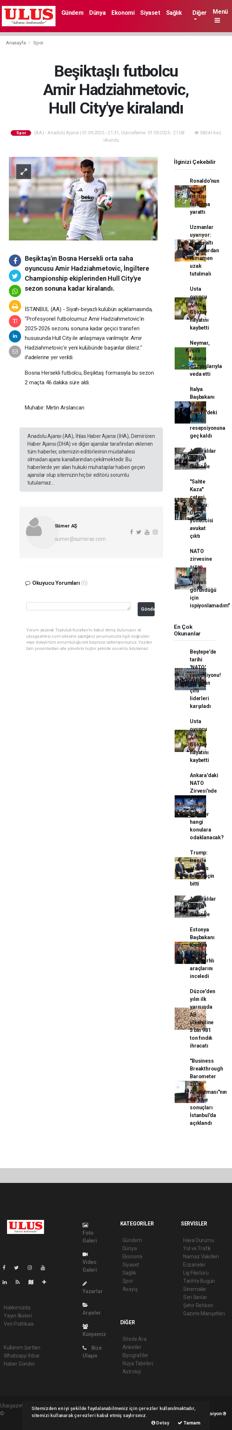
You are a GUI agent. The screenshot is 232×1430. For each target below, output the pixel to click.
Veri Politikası (19, 1324)
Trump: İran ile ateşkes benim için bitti (202, 868)
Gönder (148, 609)
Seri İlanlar (195, 1297)
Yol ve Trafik (197, 1248)
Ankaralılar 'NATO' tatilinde (203, 458)
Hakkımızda (17, 1308)
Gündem (72, 12)
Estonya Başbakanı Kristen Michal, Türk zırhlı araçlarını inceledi (202, 953)
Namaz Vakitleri (201, 1256)
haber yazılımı (21, 1413)
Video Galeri (90, 1262)
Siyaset (150, 12)
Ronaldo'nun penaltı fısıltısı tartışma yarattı (204, 196)
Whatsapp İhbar (22, 1356)
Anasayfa (16, 42)
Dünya (97, 12)
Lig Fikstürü (196, 1273)
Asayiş (130, 1289)
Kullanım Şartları (22, 1347)
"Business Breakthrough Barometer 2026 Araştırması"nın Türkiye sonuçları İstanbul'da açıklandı (208, 1092)
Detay (160, 1423)
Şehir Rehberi (198, 1305)
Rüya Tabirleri (137, 1363)
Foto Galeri (90, 1233)
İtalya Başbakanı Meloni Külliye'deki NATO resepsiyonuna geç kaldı (207, 412)
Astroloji (131, 1372)
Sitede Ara (134, 1339)
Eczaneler (194, 1265)
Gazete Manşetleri (204, 1313)
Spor (38, 42)
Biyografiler (135, 1355)
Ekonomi (122, 12)
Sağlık (174, 12)
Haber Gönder (19, 1364)
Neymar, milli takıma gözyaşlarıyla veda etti (206, 358)
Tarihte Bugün (199, 1281)
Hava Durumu (198, 1240)
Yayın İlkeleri (18, 1316)
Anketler (132, 1347)
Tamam (189, 1423)
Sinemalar (194, 1289)
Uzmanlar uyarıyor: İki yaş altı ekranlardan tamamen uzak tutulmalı (204, 250)
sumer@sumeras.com (80, 539)
